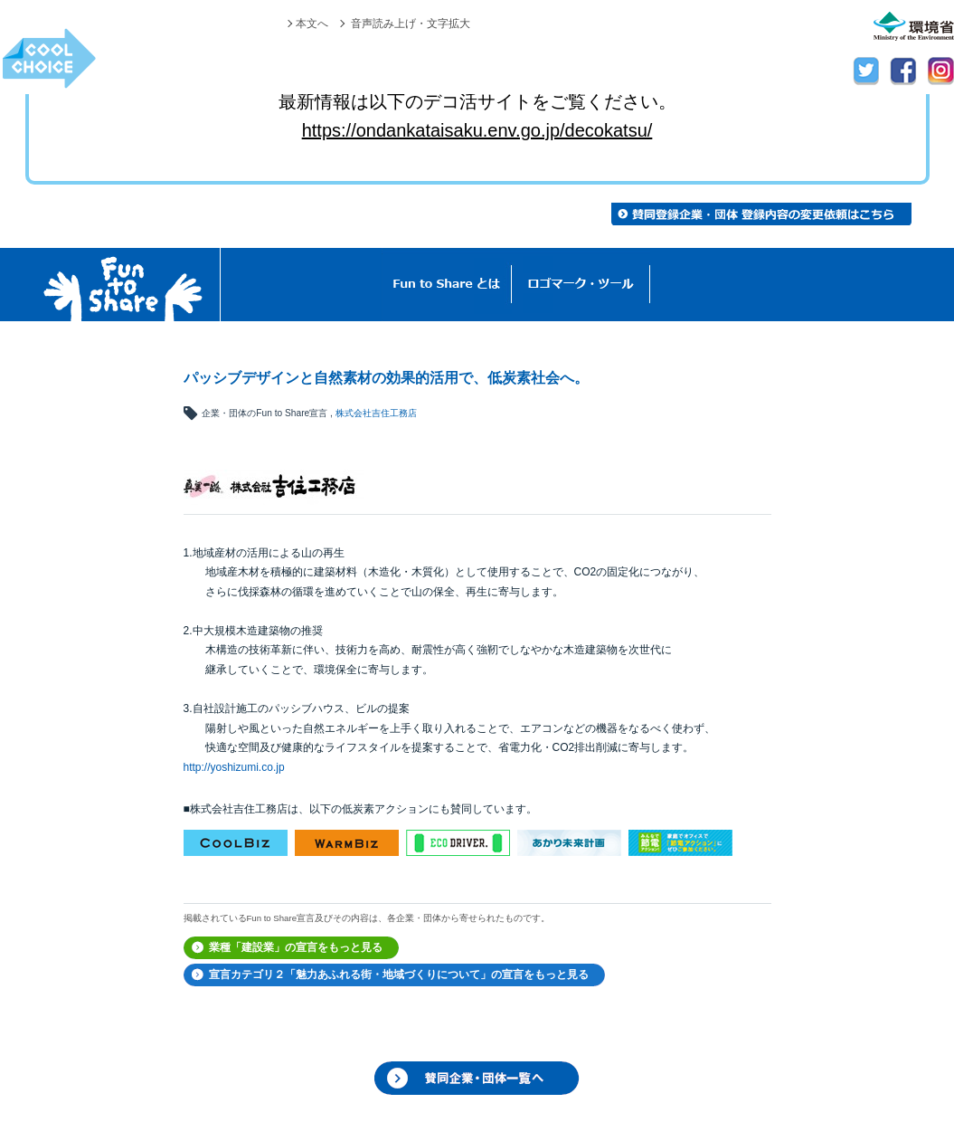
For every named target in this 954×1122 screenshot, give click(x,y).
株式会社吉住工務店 (376, 413)
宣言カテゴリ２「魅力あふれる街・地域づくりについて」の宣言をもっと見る (399, 974)
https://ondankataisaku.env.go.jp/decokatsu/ (477, 130)
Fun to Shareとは (447, 284)
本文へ (312, 23)
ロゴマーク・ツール (581, 284)
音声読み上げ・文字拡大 (410, 23)
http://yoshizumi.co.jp (234, 767)
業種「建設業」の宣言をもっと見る (296, 947)
